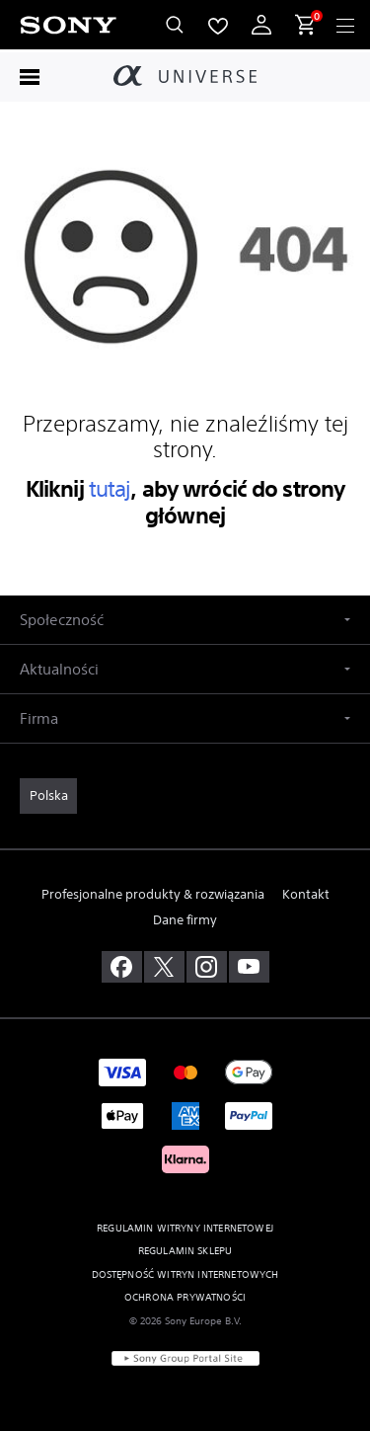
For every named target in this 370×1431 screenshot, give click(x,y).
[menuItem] (218, 26)
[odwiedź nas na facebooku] (122, 967)
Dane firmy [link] (185, 920)
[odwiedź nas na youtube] (249, 967)
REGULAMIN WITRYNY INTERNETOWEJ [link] (185, 1228)
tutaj (110, 489)
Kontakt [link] (306, 894)
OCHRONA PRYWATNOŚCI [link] (185, 1297)
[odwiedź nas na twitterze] (164, 967)
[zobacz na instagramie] (206, 967)
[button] (185, 620)
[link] (48, 796)
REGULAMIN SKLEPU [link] (185, 1250)
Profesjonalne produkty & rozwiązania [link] (152, 894)
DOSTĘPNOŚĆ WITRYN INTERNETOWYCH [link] (185, 1274)
